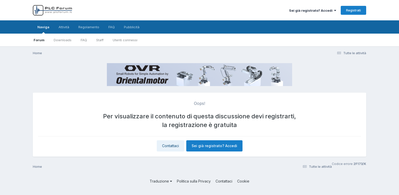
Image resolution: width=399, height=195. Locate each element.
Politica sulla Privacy (194, 181)
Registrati (353, 10)
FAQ (84, 40)
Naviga (43, 29)
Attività (64, 27)
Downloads (63, 40)
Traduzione (161, 181)
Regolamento (88, 27)
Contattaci (170, 146)
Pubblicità (131, 27)
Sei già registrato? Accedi (312, 10)
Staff (100, 40)
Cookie (243, 181)
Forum (39, 40)
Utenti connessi (125, 40)
